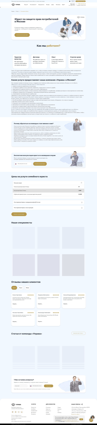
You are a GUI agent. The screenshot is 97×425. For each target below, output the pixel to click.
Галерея (59, 407)
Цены (52, 4)
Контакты (58, 4)
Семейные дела (34, 410)
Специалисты (41, 4)
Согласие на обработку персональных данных (18, 416)
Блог (58, 410)
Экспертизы (33, 414)
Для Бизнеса (33, 412)
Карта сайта (13, 419)
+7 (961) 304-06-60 (81, 4)
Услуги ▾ (26, 4)
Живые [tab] (27, 287)
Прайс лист (48, 409)
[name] (21, 386)
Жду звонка (48, 385)
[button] (81, 1)
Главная (12, 11)
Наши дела (48, 414)
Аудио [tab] (14, 287)
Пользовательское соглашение (16, 418)
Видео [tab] (20, 287)
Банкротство (33, 407)
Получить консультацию (40, 163)
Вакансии (59, 409)
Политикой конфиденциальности (72, 421)
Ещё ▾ (63, 4)
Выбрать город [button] (72, 5)
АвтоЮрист (33, 408)
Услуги (17, 11)
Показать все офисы (75, 414)
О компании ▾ (33, 4)
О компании (48, 407)
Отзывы (47, 4)
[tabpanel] (48, 309)
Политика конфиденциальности (16, 415)
